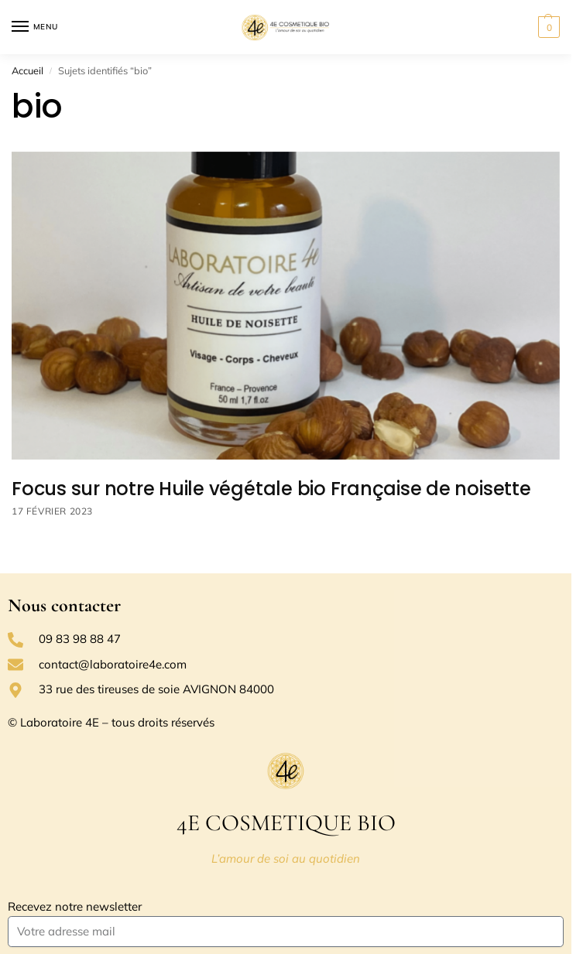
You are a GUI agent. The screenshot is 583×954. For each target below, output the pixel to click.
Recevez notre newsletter (75, 906)
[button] (547, 27)
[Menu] (35, 27)
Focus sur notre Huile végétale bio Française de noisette (271, 488)
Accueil (27, 70)
